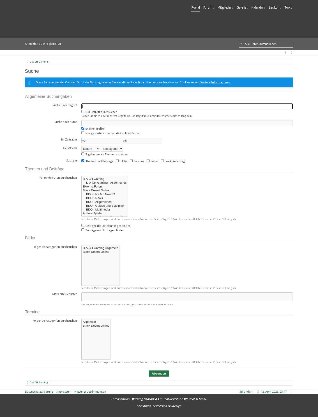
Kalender (259, 7)
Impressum (63, 391)
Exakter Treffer (93, 128)
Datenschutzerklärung (39, 391)
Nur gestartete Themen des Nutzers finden (111, 133)
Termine (137, 161)
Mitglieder (226, 7)
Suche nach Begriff (65, 105)
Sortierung (70, 147)
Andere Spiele (104, 214)
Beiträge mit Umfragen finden (102, 230)
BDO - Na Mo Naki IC (104, 194)
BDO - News (104, 198)
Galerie (242, 7)
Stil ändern (246, 391)
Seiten (153, 161)
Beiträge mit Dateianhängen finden (106, 225)
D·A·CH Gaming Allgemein (100, 248)
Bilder (121, 161)
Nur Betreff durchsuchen (99, 112)
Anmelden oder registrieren (43, 43)
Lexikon (275, 7)
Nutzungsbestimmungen (90, 391)
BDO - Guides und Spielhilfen (104, 206)
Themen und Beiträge (97, 161)
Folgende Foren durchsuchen (58, 177)
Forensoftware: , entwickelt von (159, 399)
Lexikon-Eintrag (173, 161)
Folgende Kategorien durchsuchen (55, 246)
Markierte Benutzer (64, 294)
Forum (209, 7)
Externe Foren (104, 187)
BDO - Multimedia (104, 210)
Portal (197, 7)
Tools (289, 7)
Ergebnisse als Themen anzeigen (104, 154)
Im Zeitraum (69, 139)
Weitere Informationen (215, 82)
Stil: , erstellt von (159, 406)
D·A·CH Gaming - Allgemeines (104, 183)
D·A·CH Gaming (104, 179)
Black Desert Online (104, 190)
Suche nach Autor (66, 122)
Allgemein (96, 322)
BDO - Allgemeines (104, 202)
